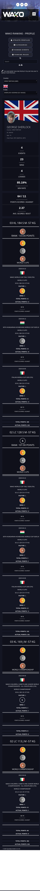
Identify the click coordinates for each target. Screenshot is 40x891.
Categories (20, 45)
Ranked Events (20, 50)
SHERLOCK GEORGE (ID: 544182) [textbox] (14, 92)
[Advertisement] (20, 870)
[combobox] (20, 81)
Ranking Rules (20, 54)
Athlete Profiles (20, 40)
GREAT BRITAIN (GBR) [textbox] (11, 81)
